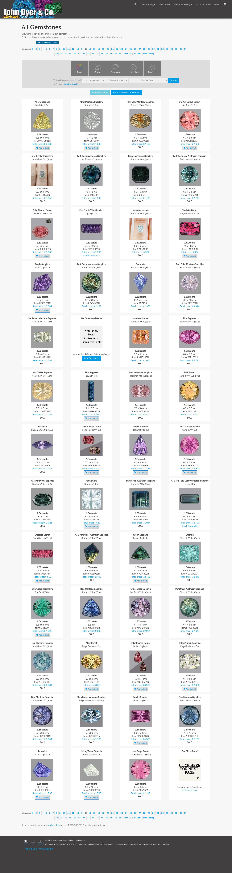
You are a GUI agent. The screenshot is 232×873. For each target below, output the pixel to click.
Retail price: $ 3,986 (42, 252)
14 (82, 49)
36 (181, 49)
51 (116, 54)
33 (167, 49)
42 (75, 54)
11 (68, 49)
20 (108, 49)
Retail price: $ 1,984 (140, 523)
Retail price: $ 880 (91, 685)
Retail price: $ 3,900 (140, 685)
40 (66, 54)
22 (117, 49)
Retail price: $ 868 (42, 577)
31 (158, 49)
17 (94, 49)
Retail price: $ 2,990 (91, 252)
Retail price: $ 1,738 (42, 793)
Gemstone (116, 72)
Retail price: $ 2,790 (189, 523)
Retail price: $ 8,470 (140, 414)
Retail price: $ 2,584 (42, 360)
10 (64, 49)
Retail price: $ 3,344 (42, 306)
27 (140, 49)
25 (130, 49)
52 (120, 54)
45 (88, 54)
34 (171, 49)
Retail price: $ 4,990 (189, 468)
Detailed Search (70, 84)
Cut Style (134, 72)
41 (70, 54)
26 (135, 49)
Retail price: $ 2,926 (42, 523)
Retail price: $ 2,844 (42, 739)
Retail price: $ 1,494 (140, 198)
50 (111, 54)
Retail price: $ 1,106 (140, 793)
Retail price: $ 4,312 (91, 468)
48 (102, 54)
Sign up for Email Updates (47, 42)
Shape (98, 72)
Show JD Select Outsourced (126, 92)
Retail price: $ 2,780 (91, 739)
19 (103, 49)
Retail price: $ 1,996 (91, 198)
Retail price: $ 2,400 (140, 144)
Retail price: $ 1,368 (140, 306)
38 (56, 54)
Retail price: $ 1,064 (140, 360)
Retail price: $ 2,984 (140, 631)
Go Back (137, 54)
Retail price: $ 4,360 (140, 739)
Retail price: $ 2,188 (91, 306)
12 (73, 49)
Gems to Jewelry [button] (183, 4)
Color (79, 72)
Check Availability (91, 255)
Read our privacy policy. (38, 849)
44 (84, 54)
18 (99, 49)
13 (77, 49)
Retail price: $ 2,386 (189, 685)
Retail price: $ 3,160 (189, 739)
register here (54, 825)
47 (97, 54)
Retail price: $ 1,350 (42, 198)
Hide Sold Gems (100, 92)
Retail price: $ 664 (189, 252)
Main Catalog (148, 54)
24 (126, 49)
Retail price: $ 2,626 (189, 144)
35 (176, 49)
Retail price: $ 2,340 (189, 577)
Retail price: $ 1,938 (91, 144)
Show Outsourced (91, 358)
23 (121, 49)
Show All (127, 54)
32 (162, 49)
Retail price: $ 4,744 (189, 360)
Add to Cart (42, 148)
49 (106, 54)
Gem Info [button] (165, 4)
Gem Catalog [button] (148, 4)
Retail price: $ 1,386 (42, 468)
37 (185, 49)
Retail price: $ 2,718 (189, 198)
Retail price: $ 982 (140, 252)
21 (112, 49)
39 (61, 54)
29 (149, 49)
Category (152, 72)
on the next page (190, 790)
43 (79, 54)
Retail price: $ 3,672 (91, 414)
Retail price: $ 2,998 (91, 631)
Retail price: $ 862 (189, 414)
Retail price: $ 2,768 (140, 577)
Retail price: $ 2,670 (189, 631)
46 (93, 54)
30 (153, 49)
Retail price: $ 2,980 (42, 144)
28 (144, 49)
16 (89, 49)
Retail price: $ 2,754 (42, 414)
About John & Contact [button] (207, 4)
